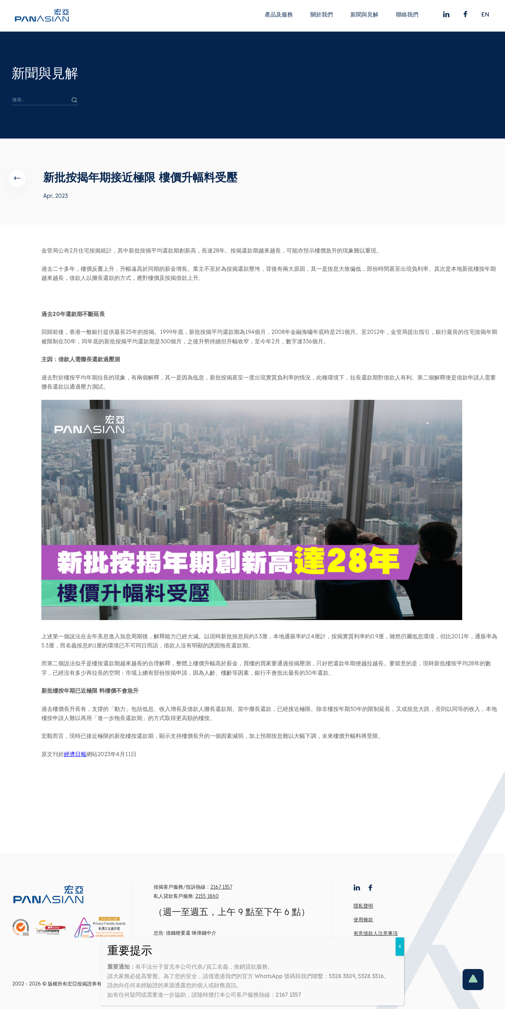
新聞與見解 (364, 14)
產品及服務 (279, 14)
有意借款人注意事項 (376, 933)
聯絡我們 (407, 14)
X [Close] (399, 946)
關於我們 (321, 14)
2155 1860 (207, 896)
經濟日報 (75, 754)
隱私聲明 (363, 906)
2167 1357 (221, 887)
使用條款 (363, 919)
